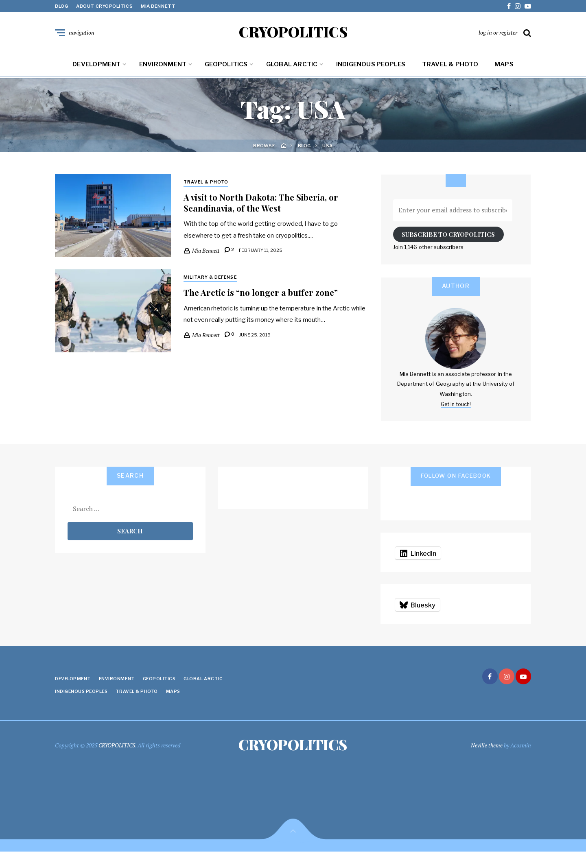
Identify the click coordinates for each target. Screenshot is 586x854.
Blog (61, 6)
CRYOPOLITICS (293, 32)
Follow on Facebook (456, 477)
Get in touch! (456, 405)
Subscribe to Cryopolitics (448, 236)
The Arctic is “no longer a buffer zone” (265, 294)
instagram (517, 6)
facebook (509, 6)
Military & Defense (212, 279)
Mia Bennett (158, 6)
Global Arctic (292, 66)
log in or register (498, 33)
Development (96, 66)
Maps (504, 66)
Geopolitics (226, 66)
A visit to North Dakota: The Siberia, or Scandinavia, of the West (264, 204)
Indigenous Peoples (371, 66)
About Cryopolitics (104, 6)
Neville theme (486, 747)
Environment (162, 66)
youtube (528, 6)
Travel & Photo (450, 66)
